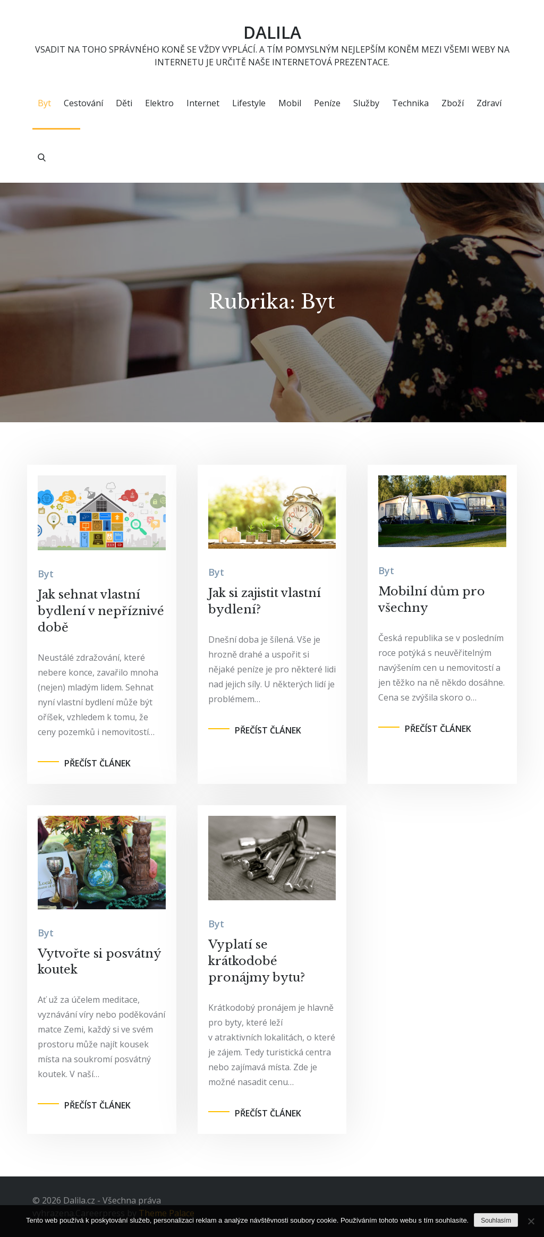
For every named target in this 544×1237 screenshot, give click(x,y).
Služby (366, 103)
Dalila (272, 32)
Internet (202, 103)
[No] (530, 1221)
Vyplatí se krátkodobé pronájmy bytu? (256, 961)
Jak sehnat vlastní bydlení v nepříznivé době (101, 611)
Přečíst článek (97, 763)
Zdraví (489, 103)
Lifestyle (249, 103)
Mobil (289, 103)
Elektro (159, 103)
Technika (410, 103)
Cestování (83, 103)
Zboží (452, 103)
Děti (124, 103)
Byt (44, 103)
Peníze (327, 103)
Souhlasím (496, 1220)
